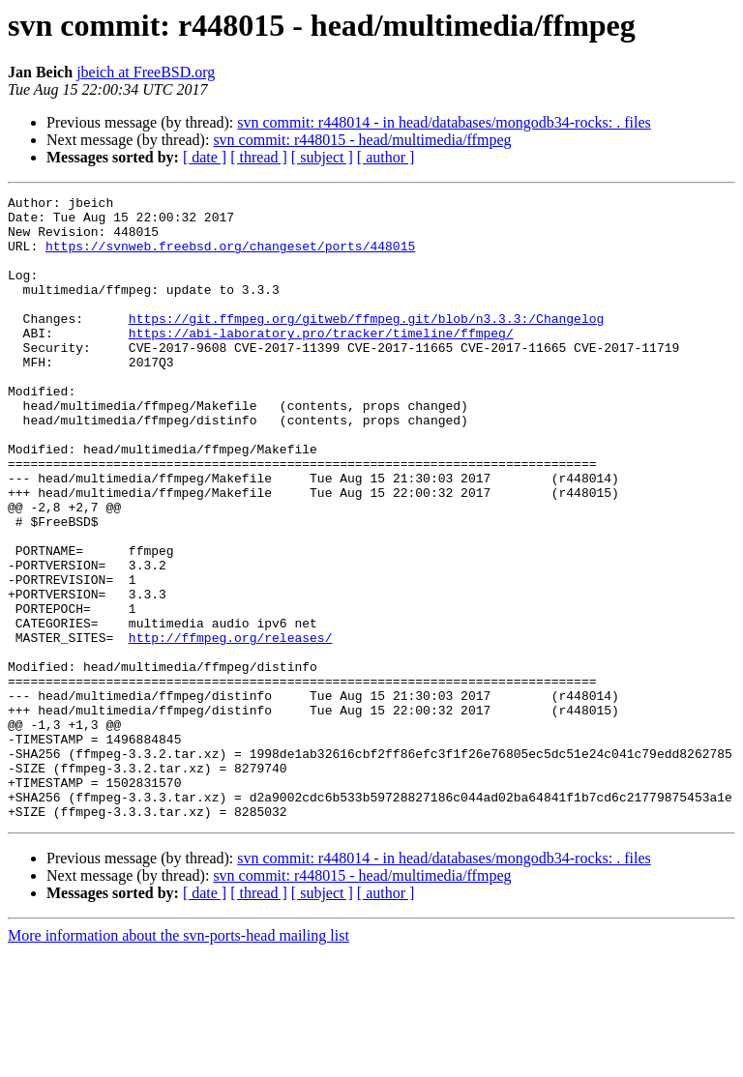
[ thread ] (258, 157)
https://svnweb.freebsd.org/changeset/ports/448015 (230, 257)
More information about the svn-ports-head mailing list (178, 1060)
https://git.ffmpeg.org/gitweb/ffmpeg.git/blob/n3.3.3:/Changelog (366, 344)
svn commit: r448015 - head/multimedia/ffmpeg (362, 139)
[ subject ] (322, 157)
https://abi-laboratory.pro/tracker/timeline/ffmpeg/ (321, 361)
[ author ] (386, 157)
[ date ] (204, 157)
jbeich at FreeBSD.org (145, 72)
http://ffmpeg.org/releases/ (231, 727)
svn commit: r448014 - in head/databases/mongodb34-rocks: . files (443, 122)
